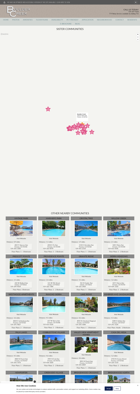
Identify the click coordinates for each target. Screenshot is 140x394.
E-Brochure (66, 24)
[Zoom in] (138, 34)
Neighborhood (104, 20)
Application (87, 20)
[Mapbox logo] (4, 34)
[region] (70, 121)
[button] (135, 2)
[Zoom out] (138, 37)
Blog (77, 24)
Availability (57, 20)
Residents (132, 20)
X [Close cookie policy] (137, 385)
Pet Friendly (72, 20)
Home (6, 20)
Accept (109, 388)
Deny (117, 388)
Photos (15, 20)
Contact (119, 20)
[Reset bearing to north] (138, 39)
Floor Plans (42, 20)
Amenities (27, 20)
